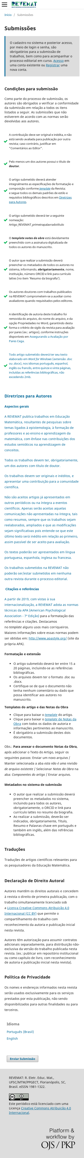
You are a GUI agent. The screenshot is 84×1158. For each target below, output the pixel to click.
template (51, 715)
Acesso (58, 60)
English (12, 1038)
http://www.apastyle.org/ (48, 638)
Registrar (53, 65)
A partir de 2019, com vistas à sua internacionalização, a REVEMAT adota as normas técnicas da (41, 604)
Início (8, 15)
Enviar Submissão (22, 1059)
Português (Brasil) (20, 1032)
